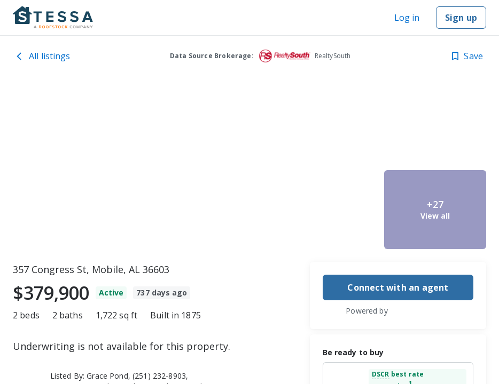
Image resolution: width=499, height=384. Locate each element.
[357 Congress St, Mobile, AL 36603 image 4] (435, 126)
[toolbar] (249, 168)
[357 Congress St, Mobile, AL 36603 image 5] (435, 209)
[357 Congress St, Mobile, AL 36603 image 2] (329, 126)
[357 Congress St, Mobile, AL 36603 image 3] (329, 209)
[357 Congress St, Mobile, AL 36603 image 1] (143, 168)
